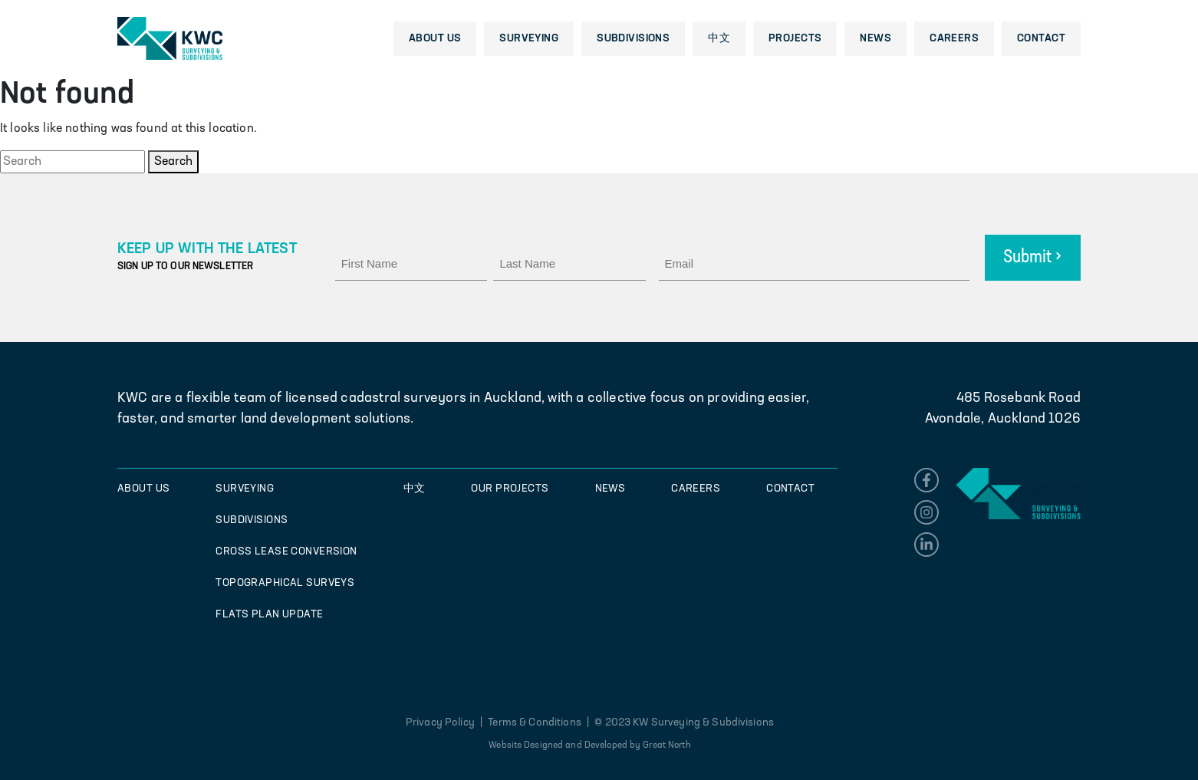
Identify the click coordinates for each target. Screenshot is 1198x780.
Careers (954, 38)
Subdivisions (633, 38)
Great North (666, 745)
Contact (1041, 38)
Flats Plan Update (269, 614)
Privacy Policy (441, 723)
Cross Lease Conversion (286, 552)
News (875, 38)
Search (173, 162)
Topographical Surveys (285, 583)
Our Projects (509, 489)
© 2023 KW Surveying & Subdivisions (684, 723)
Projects (794, 38)
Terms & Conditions (534, 723)
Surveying (528, 38)
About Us (435, 38)
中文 (719, 38)
